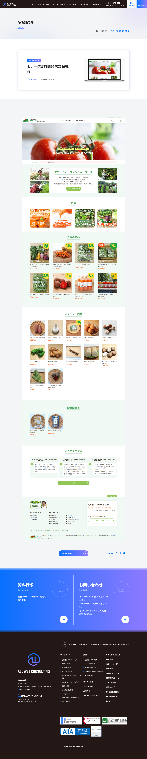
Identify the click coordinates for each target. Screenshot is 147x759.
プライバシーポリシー (91, 695)
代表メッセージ (112, 664)
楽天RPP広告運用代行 (70, 697)
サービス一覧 (30, 4)
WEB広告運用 (67, 690)
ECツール (109, 701)
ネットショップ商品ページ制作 (71, 676)
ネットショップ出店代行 (70, 682)
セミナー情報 (71, 4)
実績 (85, 654)
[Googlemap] (24, 689)
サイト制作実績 (91, 667)
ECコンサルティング (69, 660)
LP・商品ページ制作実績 (94, 671)
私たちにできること (59, 4)
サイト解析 (66, 663)
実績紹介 (104, 31)
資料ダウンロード (113, 673)
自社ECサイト (48, 79)
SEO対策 (65, 686)
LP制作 (65, 694)
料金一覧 (41, 4)
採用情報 (109, 668)
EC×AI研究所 (111, 696)
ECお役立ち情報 (84, 4)
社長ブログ (110, 687)
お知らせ (86, 691)
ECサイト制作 (67, 671)
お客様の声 (89, 675)
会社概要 (109, 659)
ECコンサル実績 (91, 660)
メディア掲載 (111, 682)
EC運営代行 (66, 667)
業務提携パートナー (113, 678)
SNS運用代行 (67, 701)
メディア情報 (88, 686)
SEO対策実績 (90, 663)
